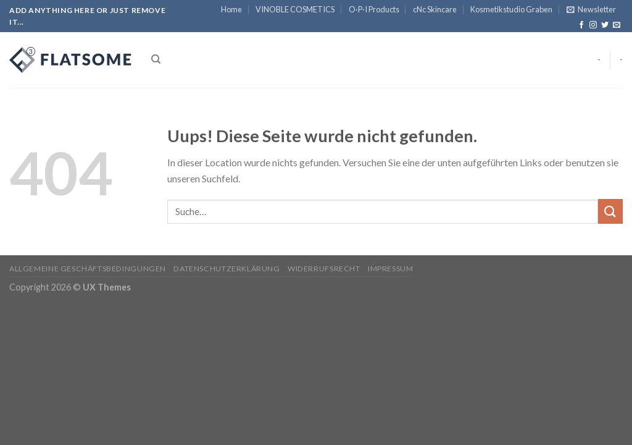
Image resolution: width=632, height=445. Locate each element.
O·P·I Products (374, 9)
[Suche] (155, 59)
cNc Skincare (435, 9)
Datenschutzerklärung (226, 268)
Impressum (391, 268)
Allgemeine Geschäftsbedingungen (87, 268)
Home (231, 9)
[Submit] (610, 211)
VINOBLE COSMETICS (295, 9)
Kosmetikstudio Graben (511, 9)
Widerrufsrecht (324, 268)
